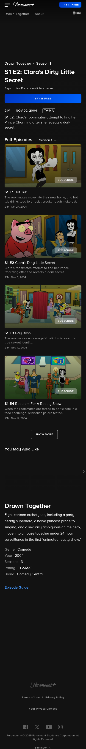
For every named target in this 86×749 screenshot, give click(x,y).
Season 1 (43, 64)
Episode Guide (16, 587)
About (39, 14)
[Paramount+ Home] (43, 685)
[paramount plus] (23, 4)
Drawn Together (17, 14)
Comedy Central (30, 574)
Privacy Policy (54, 697)
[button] (7, 5)
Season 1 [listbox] (45, 140)
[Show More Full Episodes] (44, 434)
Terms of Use (31, 697)
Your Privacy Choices (43, 709)
